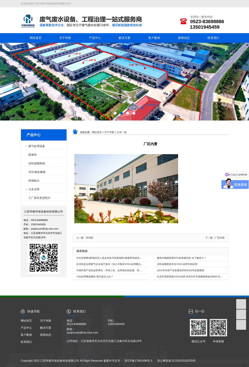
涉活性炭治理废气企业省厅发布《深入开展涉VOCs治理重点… (109, 264)
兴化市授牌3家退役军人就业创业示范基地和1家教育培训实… (109, 258)
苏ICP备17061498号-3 (138, 360)
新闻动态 (184, 38)
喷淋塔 (32, 154)
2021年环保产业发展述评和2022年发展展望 (180, 270)
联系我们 (213, 38)
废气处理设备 (36, 146)
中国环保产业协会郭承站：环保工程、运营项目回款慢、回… (109, 270)
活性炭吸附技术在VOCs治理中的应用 (177, 264)
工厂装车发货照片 (39, 197)
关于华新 (65, 38)
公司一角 (122, 132)
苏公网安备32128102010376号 (176, 360)
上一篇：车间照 (84, 237)
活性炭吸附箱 (36, 163)
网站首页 (36, 38)
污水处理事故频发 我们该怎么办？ (94, 276)
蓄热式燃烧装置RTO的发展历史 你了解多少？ (181, 258)
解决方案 (124, 38)
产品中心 (95, 38)
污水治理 (33, 189)
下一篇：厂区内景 (215, 237)
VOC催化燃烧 (36, 172)
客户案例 (154, 38)
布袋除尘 (33, 180)
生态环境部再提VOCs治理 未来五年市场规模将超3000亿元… (190, 276)
